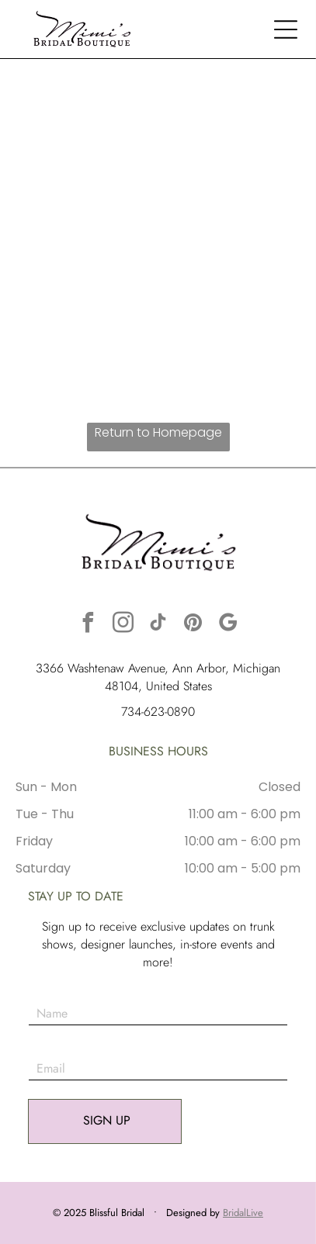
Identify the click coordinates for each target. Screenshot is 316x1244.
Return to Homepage (158, 432)
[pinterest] (193, 624)
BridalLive (243, 1212)
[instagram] (123, 624)
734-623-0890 (158, 711)
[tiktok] (158, 624)
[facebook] (88, 624)
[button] (285, 29)
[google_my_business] (228, 624)
